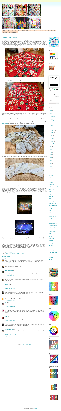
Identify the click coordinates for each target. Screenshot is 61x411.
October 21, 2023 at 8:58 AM (10, 262)
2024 (51, 112)
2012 (51, 160)
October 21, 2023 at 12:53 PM (10, 282)
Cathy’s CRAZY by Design (53, 186)
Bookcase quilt (51, 184)
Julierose (6, 290)
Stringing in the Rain (52, 231)
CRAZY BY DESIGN (18, 7)
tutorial (50, 261)
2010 (51, 163)
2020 (51, 148)
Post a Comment (7, 336)
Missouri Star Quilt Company (52, 214)
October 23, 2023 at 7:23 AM (10, 314)
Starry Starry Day (52, 227)
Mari (6, 258)
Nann (6, 316)
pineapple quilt (51, 250)
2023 (51, 113)
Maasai (50, 210)
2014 (51, 157)
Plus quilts (50, 218)
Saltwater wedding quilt (53, 225)
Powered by (54, 89)
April (52, 138)
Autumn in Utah (51, 179)
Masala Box (51, 212)
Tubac (50, 233)
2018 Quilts (5, 32)
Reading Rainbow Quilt (53, 223)
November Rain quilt (52, 216)
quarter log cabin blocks (53, 252)
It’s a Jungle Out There (53, 205)
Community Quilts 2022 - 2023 (26, 30)
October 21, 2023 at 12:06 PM (10, 275)
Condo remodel (51, 187)
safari (50, 254)
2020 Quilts (47, 30)
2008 (51, 166)
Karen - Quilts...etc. (8, 265)
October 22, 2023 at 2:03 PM (10, 306)
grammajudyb (7, 308)
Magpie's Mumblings (9, 329)
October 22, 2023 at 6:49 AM (10, 300)
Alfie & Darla (51, 175)
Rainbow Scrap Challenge (15, 253)
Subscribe (53, 85)
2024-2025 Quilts (10, 30)
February (52, 141)
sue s (6, 322)
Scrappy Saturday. (37, 249)
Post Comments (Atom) (27, 344)
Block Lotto (51, 182)
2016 (51, 154)
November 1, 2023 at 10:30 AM (10, 334)
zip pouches (51, 262)
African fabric (51, 173)
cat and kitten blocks (52, 243)
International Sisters (52, 203)
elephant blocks (51, 245)
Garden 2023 (51, 196)
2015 (51, 155)
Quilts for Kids (51, 220)
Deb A (6, 297)
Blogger (35, 408)
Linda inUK (7, 284)
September (53, 130)
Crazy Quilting (51, 189)
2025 (51, 110)
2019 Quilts (53, 30)
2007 (51, 168)
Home (4, 30)
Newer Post (5, 341)
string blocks (23, 253)
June (52, 135)
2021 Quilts (41, 30)
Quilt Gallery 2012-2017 (13, 32)
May (52, 136)
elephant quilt (51, 247)
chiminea (40, 245)
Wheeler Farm (51, 238)
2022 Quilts (35, 30)
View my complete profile (55, 68)
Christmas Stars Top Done (53, 122)
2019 (51, 149)
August (52, 132)
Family (50, 191)
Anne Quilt (51, 177)
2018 (51, 151)
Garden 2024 (51, 198)
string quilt (50, 259)
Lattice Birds (51, 208)
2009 (51, 165)
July (52, 133)
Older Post (44, 341)
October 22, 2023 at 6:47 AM (10, 294)
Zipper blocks (51, 240)
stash (50, 255)
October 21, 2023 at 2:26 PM (10, 288)
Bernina (50, 180)
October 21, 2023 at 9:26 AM (10, 268)
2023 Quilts (17, 30)
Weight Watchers (52, 236)
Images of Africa (51, 201)
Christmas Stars (8, 253)
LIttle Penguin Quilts (9, 270)
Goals (52, 125)
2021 (51, 146)
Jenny (6, 302)
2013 (51, 158)
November (53, 116)
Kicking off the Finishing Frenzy (53, 127)
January (52, 143)
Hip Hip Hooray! (52, 120)
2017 (51, 152)
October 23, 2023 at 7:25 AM (10, 320)
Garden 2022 (51, 194)
